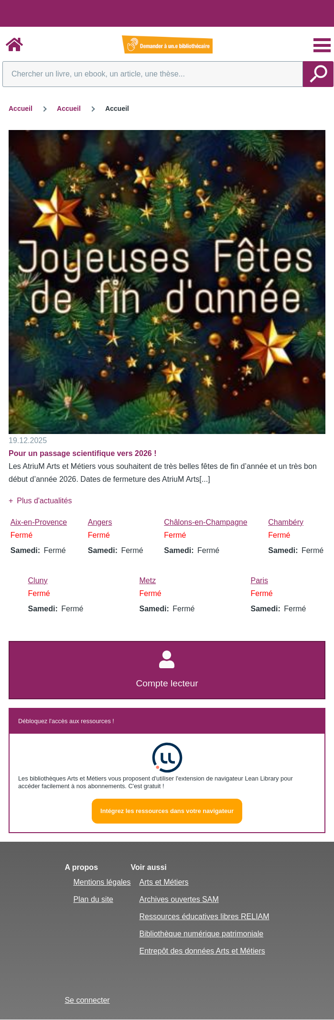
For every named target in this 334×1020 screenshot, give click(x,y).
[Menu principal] (322, 45)
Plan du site (93, 899)
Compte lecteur (167, 683)
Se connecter (87, 1000)
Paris (259, 580)
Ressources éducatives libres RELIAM (204, 916)
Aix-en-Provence (39, 522)
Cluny (38, 580)
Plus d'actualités (44, 501)
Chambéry (285, 522)
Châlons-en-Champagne (205, 522)
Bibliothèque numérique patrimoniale (201, 934)
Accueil (20, 108)
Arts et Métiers (163, 882)
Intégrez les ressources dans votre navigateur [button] (167, 810)
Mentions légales (101, 882)
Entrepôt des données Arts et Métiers (202, 951)
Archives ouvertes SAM (178, 899)
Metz (148, 580)
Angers (100, 522)
